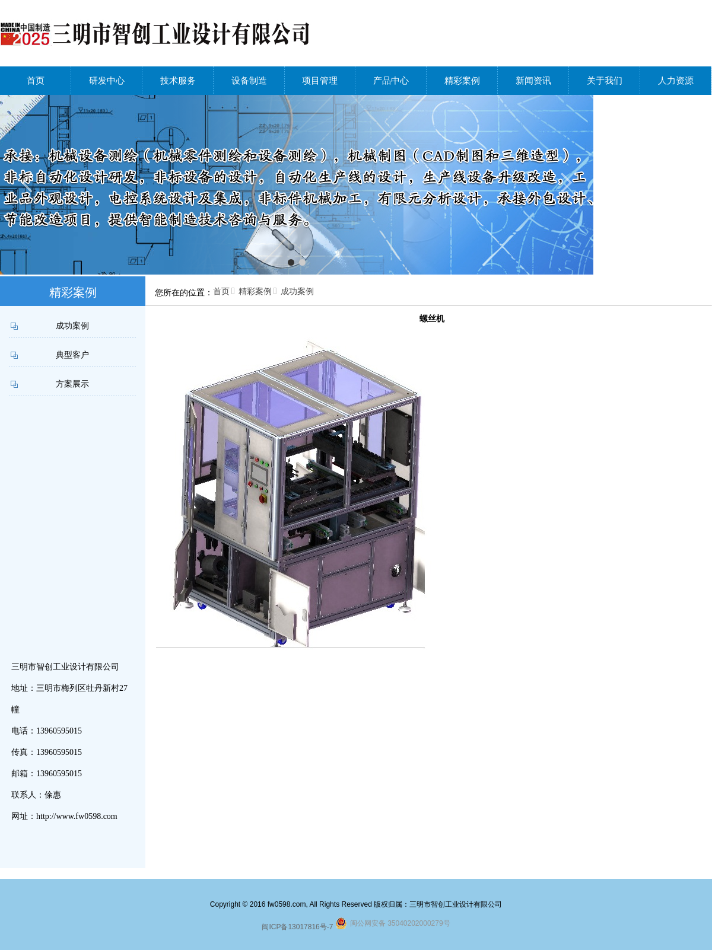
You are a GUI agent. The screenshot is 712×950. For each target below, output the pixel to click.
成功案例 (72, 325)
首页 (35, 80)
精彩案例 (462, 80)
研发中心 (107, 80)
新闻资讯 (533, 80)
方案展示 (72, 384)
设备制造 (249, 80)
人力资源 (676, 80)
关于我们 (604, 80)
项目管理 (320, 80)
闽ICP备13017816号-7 (297, 927)
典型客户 (72, 354)
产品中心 (391, 80)
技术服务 (178, 80)
